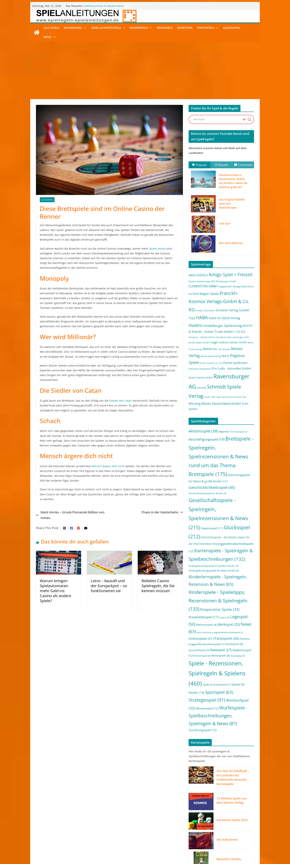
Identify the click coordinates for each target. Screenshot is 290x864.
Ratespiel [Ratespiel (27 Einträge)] (221, 649)
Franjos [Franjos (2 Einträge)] (199, 310)
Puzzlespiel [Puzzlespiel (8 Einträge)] (234, 644)
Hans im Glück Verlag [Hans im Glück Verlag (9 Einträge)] (224, 318)
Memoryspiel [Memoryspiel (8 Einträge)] (206, 624)
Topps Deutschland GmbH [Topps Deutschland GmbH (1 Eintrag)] (228, 397)
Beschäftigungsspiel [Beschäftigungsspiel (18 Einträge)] (207, 439)
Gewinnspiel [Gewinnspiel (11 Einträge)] (212, 528)
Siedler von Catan (120, 400)
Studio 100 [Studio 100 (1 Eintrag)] (209, 397)
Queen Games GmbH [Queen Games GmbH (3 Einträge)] (201, 377)
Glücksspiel (231, 28)
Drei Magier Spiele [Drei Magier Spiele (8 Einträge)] (206, 293)
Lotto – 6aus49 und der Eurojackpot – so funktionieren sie (109, 585)
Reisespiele (165, 28)
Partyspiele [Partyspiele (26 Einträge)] (226, 638)
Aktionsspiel (73, 28)
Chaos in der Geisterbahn (162, 512)
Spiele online (157, 248)
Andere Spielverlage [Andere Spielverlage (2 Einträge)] (199, 281)
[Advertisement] (145, 70)
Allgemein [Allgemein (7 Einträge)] (225, 431)
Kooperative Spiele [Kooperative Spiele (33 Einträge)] (219, 609)
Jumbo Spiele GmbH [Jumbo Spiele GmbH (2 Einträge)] (199, 342)
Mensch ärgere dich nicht (108, 466)
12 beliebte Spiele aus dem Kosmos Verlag (232, 800)
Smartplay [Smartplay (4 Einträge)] (238, 655)
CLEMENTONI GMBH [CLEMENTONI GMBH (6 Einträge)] (203, 286)
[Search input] (216, 119)
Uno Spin (225, 223)
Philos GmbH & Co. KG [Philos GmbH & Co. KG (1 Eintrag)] (211, 363)
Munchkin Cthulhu (229, 859)
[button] (84, 27)
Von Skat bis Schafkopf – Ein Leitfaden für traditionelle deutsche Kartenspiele (233, 777)
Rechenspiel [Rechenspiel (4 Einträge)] (202, 655)
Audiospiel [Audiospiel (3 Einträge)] (240, 431)
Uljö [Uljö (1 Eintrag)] (244, 397)
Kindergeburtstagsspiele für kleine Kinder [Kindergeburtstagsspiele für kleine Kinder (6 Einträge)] (214, 570)
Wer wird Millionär (231, 243)
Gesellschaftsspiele (106, 28)
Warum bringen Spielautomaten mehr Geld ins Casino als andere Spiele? (55, 590)
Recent (221, 165)
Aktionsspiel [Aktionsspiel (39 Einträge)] (203, 431)
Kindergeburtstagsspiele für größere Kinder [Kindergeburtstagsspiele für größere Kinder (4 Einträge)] (213, 565)
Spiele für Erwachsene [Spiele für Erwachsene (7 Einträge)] (217, 684)
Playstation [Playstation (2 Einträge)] (205, 368)
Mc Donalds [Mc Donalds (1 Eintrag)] (224, 349)
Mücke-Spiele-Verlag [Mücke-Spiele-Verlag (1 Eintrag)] (210, 356)
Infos (47, 37)
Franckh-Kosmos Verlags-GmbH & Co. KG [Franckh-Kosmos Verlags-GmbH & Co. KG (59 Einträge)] (219, 301)
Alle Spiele (51, 28)
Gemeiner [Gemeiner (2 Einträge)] (209, 310)
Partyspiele (205, 28)
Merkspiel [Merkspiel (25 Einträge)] (229, 624)
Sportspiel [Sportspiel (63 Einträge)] (219, 692)
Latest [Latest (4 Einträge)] (224, 617)
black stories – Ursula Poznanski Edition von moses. (70, 515)
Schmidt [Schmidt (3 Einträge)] (201, 387)
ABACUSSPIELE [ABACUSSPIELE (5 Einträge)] (198, 275)
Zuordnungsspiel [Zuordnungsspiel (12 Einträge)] (203, 730)
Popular (199, 165)
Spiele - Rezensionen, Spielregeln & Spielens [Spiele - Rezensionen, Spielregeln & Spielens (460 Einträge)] (217, 673)
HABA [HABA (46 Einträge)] (202, 318)
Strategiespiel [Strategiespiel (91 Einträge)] (207, 700)
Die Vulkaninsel (227, 839)
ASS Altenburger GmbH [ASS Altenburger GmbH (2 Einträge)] (223, 281)
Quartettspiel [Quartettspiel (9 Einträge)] (199, 650)
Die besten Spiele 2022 (232, 820)
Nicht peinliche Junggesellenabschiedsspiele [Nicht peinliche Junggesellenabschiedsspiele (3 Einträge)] (220, 632)
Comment (243, 165)
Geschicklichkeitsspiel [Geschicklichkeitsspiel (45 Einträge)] (212, 487)
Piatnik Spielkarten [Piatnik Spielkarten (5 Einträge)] (235, 363)
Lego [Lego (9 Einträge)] (214, 342)
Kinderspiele (139, 28)
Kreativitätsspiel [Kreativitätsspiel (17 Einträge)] (204, 617)
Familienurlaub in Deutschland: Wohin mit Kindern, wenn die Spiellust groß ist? (233, 181)
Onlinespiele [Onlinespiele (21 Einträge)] (201, 638)
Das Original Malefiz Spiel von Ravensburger (232, 203)
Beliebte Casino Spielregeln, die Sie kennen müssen (158, 585)
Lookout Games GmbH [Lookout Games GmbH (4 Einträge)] (233, 342)
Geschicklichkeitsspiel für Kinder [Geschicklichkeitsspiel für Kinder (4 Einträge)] (207, 493)
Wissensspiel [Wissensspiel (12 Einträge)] (207, 708)
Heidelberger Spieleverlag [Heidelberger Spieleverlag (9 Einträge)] (222, 325)
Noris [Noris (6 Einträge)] (225, 356)
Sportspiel (185, 28)
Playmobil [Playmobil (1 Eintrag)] (194, 368)
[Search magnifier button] (249, 119)
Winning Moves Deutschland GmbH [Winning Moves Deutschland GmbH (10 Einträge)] (215, 403)
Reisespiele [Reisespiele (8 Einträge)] (220, 655)
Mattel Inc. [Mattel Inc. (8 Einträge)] (210, 349)
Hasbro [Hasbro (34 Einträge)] (196, 325)
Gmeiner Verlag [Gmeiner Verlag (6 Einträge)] (227, 310)
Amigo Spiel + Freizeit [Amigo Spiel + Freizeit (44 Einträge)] (231, 275)
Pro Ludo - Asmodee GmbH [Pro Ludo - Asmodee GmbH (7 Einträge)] (231, 368)
